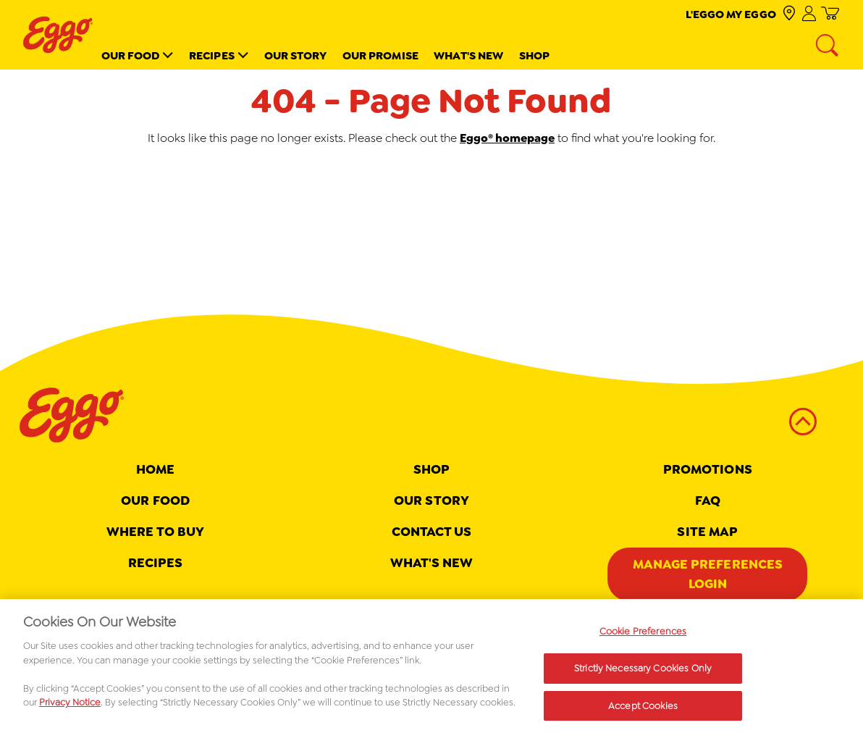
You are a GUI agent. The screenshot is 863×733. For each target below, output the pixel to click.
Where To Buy (155, 531)
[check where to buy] (788, 14)
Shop (534, 55)
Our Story (295, 55)
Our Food (130, 55)
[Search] (828, 46)
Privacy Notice (70, 708)
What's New (468, 55)
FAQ (707, 500)
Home (155, 469)
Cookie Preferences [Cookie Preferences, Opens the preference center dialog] (642, 637)
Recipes (212, 55)
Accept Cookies (643, 711)
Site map (707, 531)
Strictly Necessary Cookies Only (643, 673)
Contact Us (432, 531)
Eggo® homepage (507, 138)
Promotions (707, 469)
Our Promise (380, 55)
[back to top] (802, 421)
